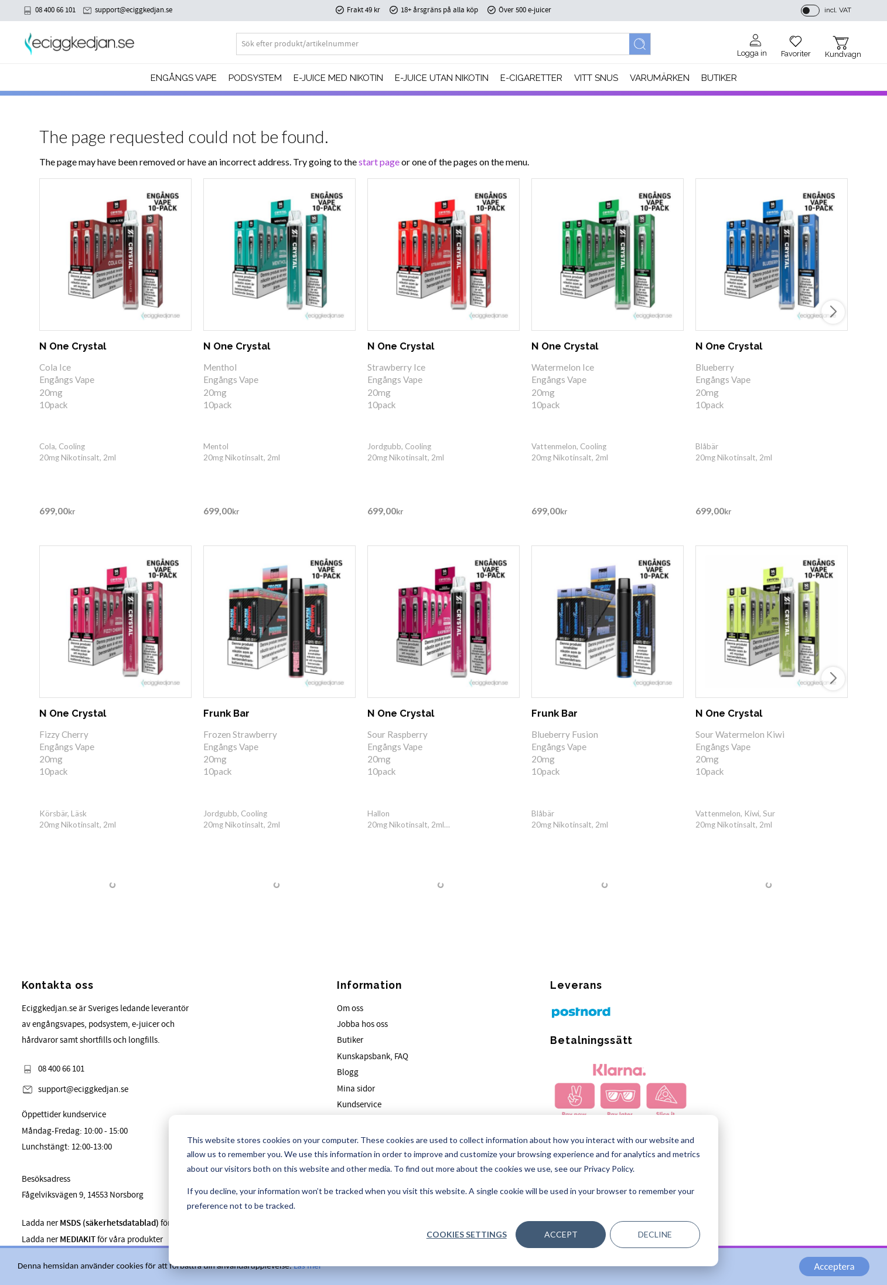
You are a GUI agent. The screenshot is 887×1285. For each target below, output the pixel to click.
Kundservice (359, 1104)
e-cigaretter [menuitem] (531, 78)
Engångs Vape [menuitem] (184, 78)
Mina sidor (356, 1088)
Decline (655, 1234)
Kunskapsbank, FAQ (372, 1056)
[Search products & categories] (433, 44)
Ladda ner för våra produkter (92, 1239)
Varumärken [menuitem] (660, 78)
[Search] (639, 44)
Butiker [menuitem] (719, 78)
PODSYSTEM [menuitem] (255, 78)
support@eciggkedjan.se (133, 10)
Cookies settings (467, 1234)
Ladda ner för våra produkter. (125, 1223)
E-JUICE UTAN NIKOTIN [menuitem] (442, 78)
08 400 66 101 (55, 10)
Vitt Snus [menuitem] (596, 78)
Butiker (350, 1040)
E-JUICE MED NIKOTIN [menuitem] (338, 78)
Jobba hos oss (362, 1024)
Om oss (350, 1008)
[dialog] (443, 1190)
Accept (561, 1234)
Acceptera (834, 1266)
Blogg (348, 1072)
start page (379, 161)
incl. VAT (837, 10)
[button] (795, 42)
